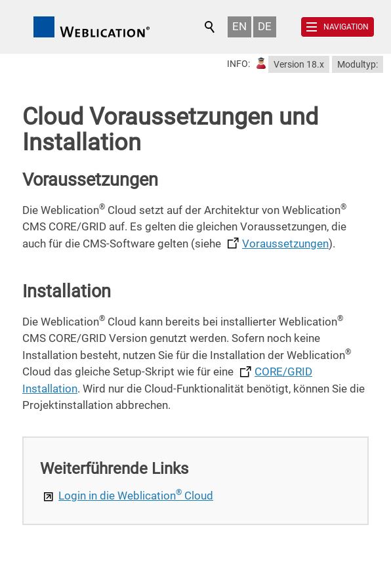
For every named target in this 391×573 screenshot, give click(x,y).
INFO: (238, 63)
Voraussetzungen (285, 243)
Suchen (210, 26)
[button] (337, 26)
